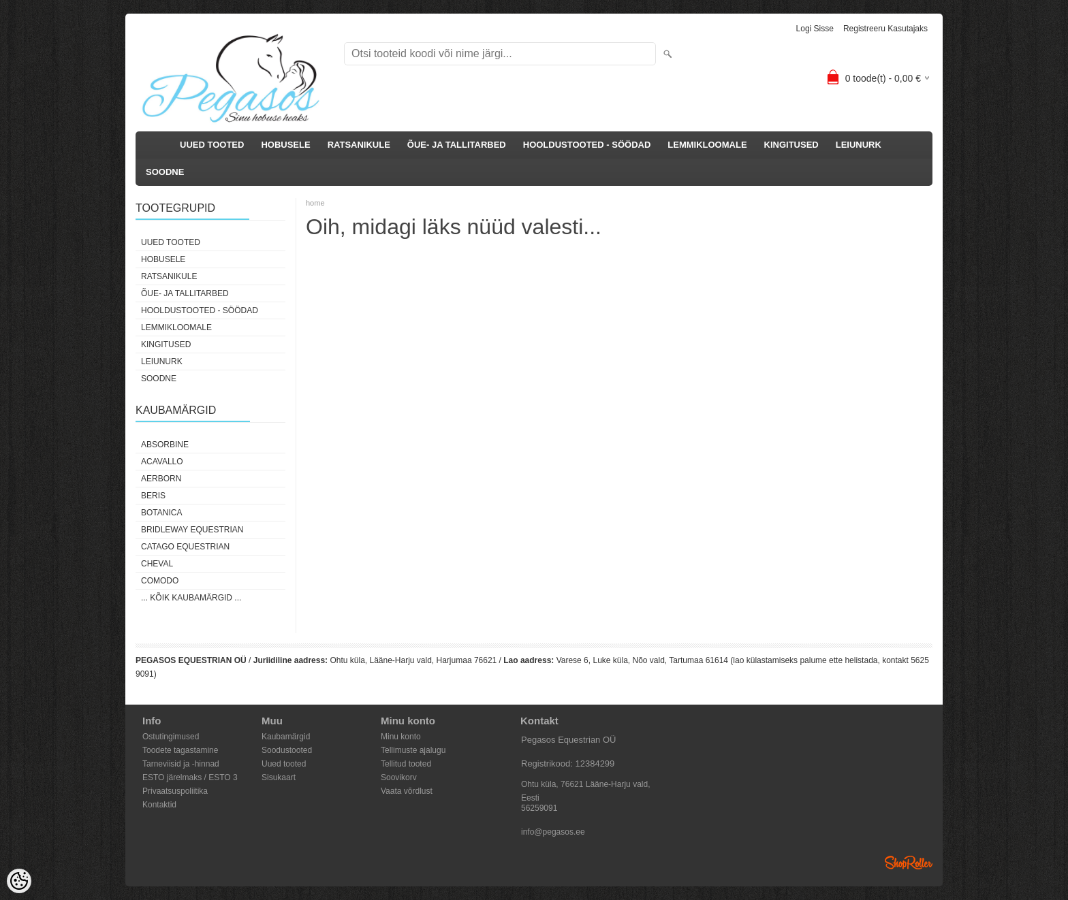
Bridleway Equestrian (192, 529)
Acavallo (162, 461)
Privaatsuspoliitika (175, 791)
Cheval (157, 563)
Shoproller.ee (908, 862)
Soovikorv (399, 777)
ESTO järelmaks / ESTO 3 (190, 777)
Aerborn (161, 478)
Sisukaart (279, 777)
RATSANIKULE (359, 145)
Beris (153, 495)
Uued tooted (284, 764)
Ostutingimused (170, 736)
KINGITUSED (791, 145)
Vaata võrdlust (407, 791)
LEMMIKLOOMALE (707, 145)
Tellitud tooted (406, 764)
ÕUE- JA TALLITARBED (456, 145)
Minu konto (401, 736)
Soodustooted (287, 750)
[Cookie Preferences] (19, 881)
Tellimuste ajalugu (413, 750)
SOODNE (165, 172)
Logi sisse (815, 28)
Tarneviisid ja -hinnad (180, 764)
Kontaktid (159, 804)
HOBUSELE (285, 145)
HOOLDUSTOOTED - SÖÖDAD (587, 145)
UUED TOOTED (212, 145)
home (315, 203)
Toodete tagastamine (180, 750)
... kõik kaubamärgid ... (191, 597)
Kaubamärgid (286, 736)
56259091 (539, 808)
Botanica (161, 512)
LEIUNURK (858, 145)
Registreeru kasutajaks (885, 28)
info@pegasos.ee (553, 832)
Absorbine (165, 444)
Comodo (159, 580)
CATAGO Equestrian (185, 546)
